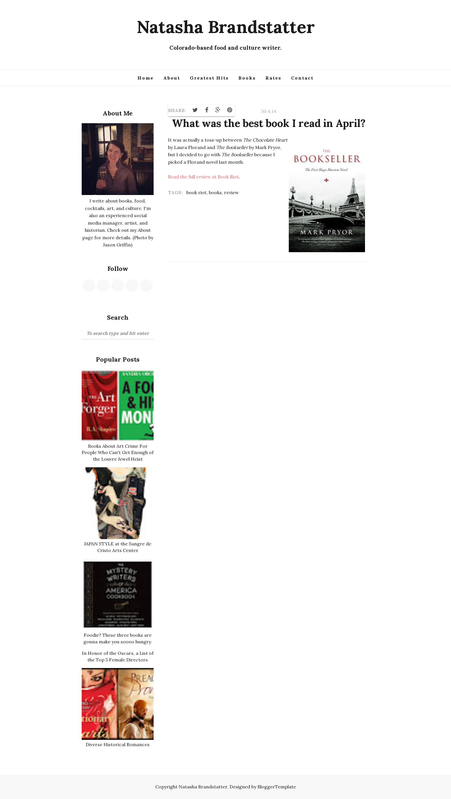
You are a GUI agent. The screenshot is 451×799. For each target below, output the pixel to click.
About (171, 78)
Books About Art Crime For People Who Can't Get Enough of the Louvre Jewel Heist (118, 452)
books (215, 192)
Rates (273, 78)
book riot (196, 192)
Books (247, 78)
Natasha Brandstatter (226, 27)
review (231, 192)
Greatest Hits (209, 78)
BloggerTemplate (276, 787)
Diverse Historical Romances (118, 744)
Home (145, 78)
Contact (302, 78)
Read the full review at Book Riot (203, 177)
